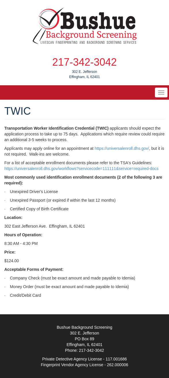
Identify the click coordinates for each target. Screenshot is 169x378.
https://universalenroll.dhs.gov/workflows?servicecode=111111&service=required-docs (81, 168)
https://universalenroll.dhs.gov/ (122, 148)
